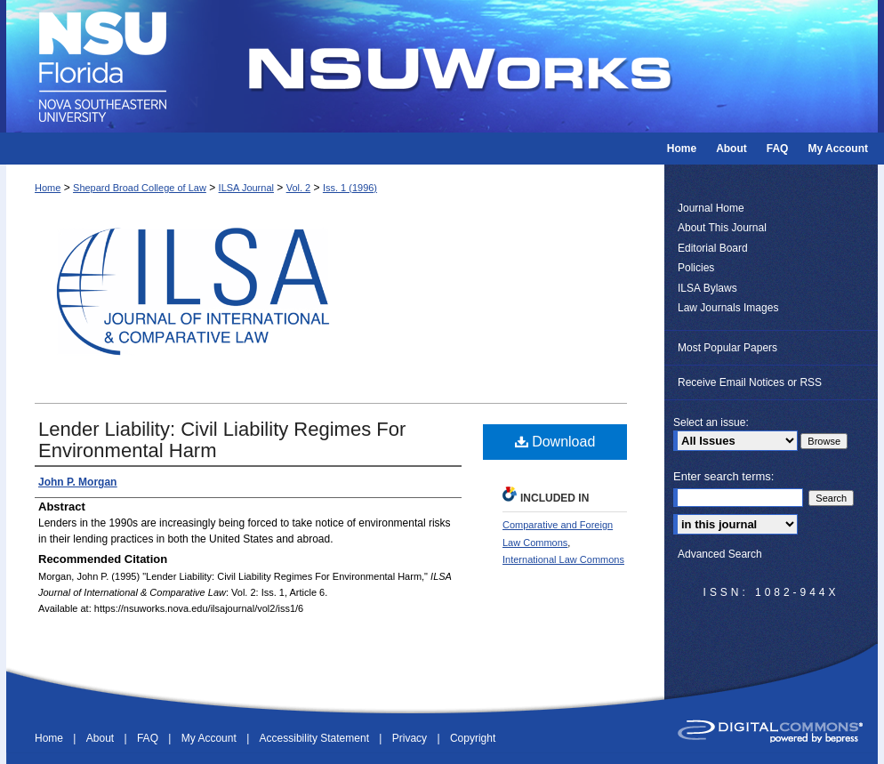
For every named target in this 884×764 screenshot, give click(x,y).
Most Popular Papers (727, 348)
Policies (696, 267)
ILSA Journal (246, 187)
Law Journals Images (728, 308)
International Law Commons (563, 559)
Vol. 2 (298, 187)
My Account (210, 738)
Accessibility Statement (316, 738)
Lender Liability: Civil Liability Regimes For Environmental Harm (222, 440)
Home (47, 187)
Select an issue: (711, 422)
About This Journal (722, 227)
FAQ (149, 738)
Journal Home (711, 208)
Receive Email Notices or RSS (750, 382)
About (101, 738)
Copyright (472, 738)
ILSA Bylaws (707, 288)
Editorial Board (713, 248)
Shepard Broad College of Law (139, 187)
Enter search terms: (723, 476)
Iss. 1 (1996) (350, 187)
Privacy (411, 738)
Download (555, 441)
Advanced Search (720, 554)
